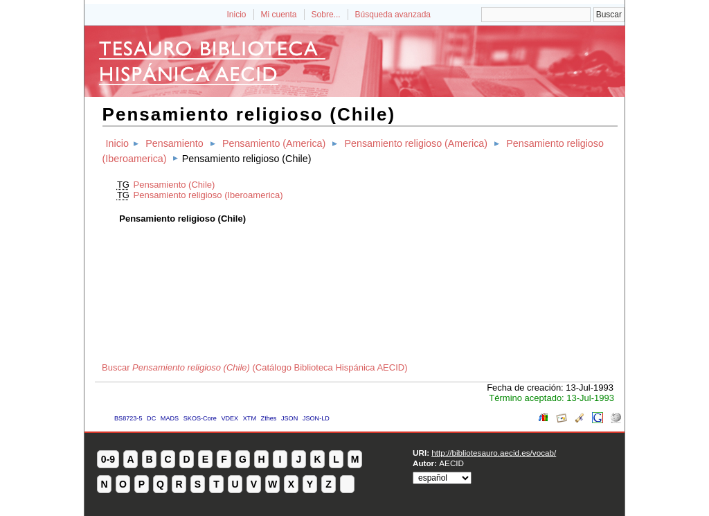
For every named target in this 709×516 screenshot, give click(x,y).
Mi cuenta (279, 14)
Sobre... (326, 14)
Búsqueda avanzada (393, 14)
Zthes (269, 418)
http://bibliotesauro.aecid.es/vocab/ (493, 452)
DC (151, 418)
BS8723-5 (128, 418)
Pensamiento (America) (273, 143)
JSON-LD (316, 418)
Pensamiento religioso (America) (415, 143)
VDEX (229, 418)
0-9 (108, 459)
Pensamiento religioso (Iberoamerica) (208, 195)
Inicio (236, 14)
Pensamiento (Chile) (174, 184)
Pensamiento (174, 143)
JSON (289, 418)
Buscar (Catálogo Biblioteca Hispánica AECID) (255, 367)
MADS (170, 418)
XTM (249, 418)
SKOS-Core (200, 418)
